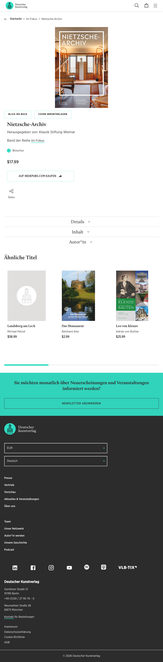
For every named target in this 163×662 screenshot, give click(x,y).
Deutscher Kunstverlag (86, 656)
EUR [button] (10, 448)
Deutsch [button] (12, 461)
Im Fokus (31, 19)
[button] (11, 191)
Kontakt (9, 617)
